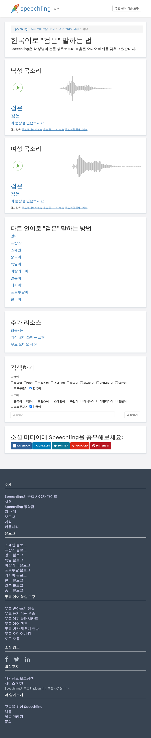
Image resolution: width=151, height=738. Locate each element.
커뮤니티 (12, 527)
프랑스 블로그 (16, 550)
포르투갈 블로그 (17, 570)
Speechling (21, 29)
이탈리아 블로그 (17, 565)
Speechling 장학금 (19, 507)
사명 (8, 501)
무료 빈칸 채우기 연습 (22, 629)
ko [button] (56, 8)
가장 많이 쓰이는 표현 (28, 337)
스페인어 (18, 250)
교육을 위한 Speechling (23, 706)
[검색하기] (62, 415)
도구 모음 (12, 639)
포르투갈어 (19, 292)
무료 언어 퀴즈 (16, 623)
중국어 (16, 257)
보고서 (10, 517)
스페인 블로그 (16, 545)
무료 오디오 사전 (68, 29)
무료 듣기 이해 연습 (20, 613)
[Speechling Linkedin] (30, 660)
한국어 (16, 299)
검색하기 (132, 414)
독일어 (16, 264)
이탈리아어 (19, 271)
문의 (8, 722)
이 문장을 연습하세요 (27, 123)
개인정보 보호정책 (19, 678)
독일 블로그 (14, 560)
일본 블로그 (14, 585)
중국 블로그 (14, 590)
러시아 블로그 (16, 575)
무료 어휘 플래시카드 (21, 618)
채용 (8, 712)
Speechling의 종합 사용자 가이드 (31, 496)
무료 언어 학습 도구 (127, 8)
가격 (8, 522)
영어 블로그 (14, 555)
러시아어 (18, 285)
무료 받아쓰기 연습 (20, 608)
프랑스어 (18, 243)
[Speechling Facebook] (9, 660)
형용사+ (17, 330)
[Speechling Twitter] (19, 660)
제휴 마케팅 (14, 716)
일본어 (16, 278)
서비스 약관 (14, 683)
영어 (14, 236)
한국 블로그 (14, 580)
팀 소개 (10, 511)
